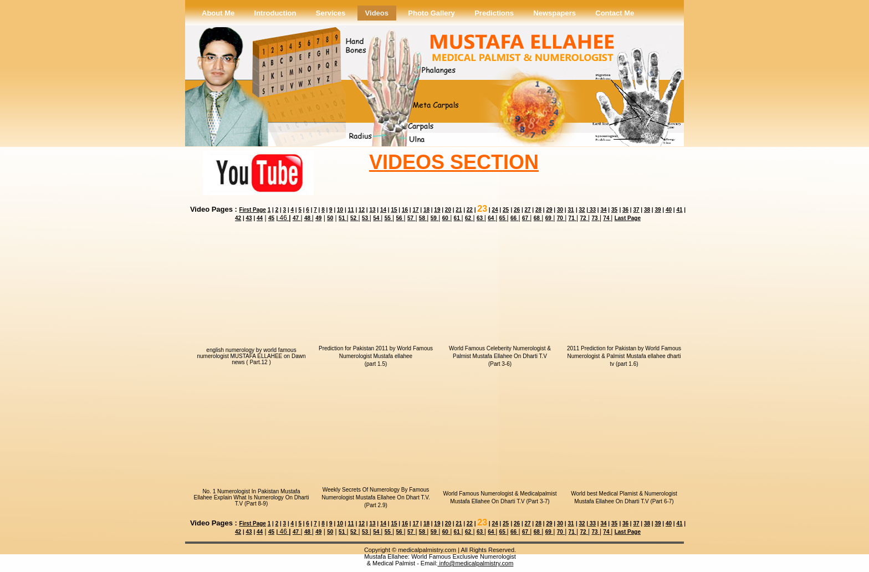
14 (383, 210)
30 (560, 210)
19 (437, 210)
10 (340, 210)
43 (249, 218)
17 (415, 210)
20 (448, 210)
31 (571, 210)
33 (592, 210)
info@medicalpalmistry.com (475, 563)
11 (350, 210)
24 (495, 210)
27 (527, 210)
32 (582, 210)
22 (470, 210)
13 (372, 210)
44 (260, 218)
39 (658, 210)
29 (549, 210)
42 (238, 218)
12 (362, 210)
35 (614, 210)
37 (636, 210)
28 (538, 210)
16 (405, 210)
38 (647, 210)
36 (625, 210)
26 (517, 210)
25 (506, 210)
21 (459, 210)
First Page (252, 210)
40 (669, 210)
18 (426, 210)
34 (603, 210)
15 (394, 210)
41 (679, 210)
